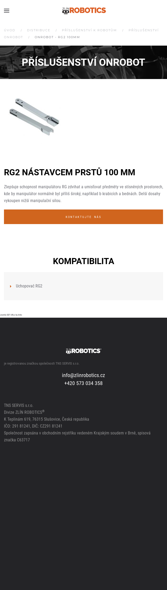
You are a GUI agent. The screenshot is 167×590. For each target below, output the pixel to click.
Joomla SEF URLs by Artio (11, 315)
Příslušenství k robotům (89, 30)
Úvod (9, 30)
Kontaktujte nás (83, 217)
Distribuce (38, 30)
